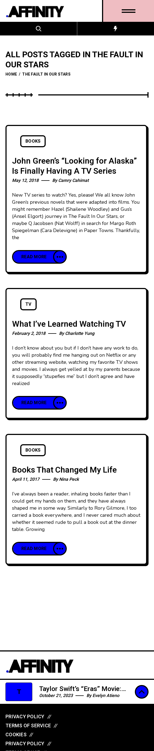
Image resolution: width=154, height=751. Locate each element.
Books (32, 141)
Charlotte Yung (79, 333)
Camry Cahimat (73, 180)
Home (11, 74)
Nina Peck (69, 479)
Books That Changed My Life (64, 470)
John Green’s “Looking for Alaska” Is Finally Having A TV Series (74, 166)
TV (28, 304)
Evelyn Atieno (105, 695)
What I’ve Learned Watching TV (69, 324)
